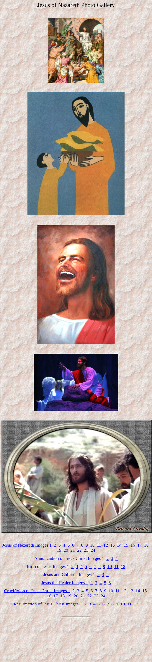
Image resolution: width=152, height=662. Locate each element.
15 (126, 545)
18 (146, 545)
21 (72, 550)
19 (59, 550)
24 (93, 550)
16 (133, 545)
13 (112, 545)
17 (139, 545)
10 (92, 545)
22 (79, 550)
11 (99, 545)
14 (119, 545)
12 (105, 545)
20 (66, 550)
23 (86, 550)
